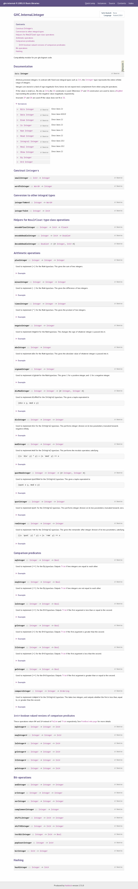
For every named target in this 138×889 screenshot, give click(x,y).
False (55, 721)
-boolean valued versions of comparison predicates (42, 45)
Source (112, 3)
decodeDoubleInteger (25, 243)
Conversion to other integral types (30, 31)
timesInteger (21, 303)
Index (131, 3)
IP (82, 91)
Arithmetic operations (24, 38)
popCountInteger (23, 842)
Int (79, 80)
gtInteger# (20, 751)
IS (54, 91)
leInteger (20, 603)
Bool (56, 560)
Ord (22, 162)
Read (22, 136)
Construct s (24, 28)
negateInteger (22, 325)
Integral (25, 141)
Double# (66, 235)
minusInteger (21, 282)
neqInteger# (21, 735)
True (63, 566)
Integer (24, 73)
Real (22, 147)
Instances (102, 3)
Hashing (19, 51)
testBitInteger (23, 834)
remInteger (20, 523)
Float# (64, 227)
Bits (22, 109)
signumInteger (22, 369)
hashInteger (21, 867)
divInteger (20, 419)
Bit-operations (21, 48)
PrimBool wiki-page (89, 721)
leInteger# (20, 743)
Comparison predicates (25, 41)
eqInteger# (20, 726)
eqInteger (20, 560)
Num (22, 131)
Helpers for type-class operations (35, 35)
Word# (37, 186)
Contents (122, 3)
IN (88, 91)
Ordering (64, 691)
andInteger (20, 784)
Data (22, 115)
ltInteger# (20, 759)
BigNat (119, 91)
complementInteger (24, 809)
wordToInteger (22, 186)
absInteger (20, 347)
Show (22, 152)
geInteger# (20, 768)
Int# (35, 178)
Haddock (68, 885)
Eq (21, 157)
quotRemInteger (23, 472)
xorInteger (20, 801)
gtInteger (20, 625)
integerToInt (21, 211)
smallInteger (21, 178)
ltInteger (20, 647)
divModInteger (22, 390)
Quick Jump (90, 3)
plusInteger (21, 260)
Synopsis (120, 60)
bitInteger (20, 850)
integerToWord (22, 202)
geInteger (20, 669)
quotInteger (21, 501)
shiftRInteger (22, 826)
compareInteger (23, 691)
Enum (22, 120)
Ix (21, 125)
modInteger (20, 444)
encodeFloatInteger (25, 227)
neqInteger (20, 582)
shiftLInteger (22, 817)
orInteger (20, 792)
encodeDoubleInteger (25, 235)
